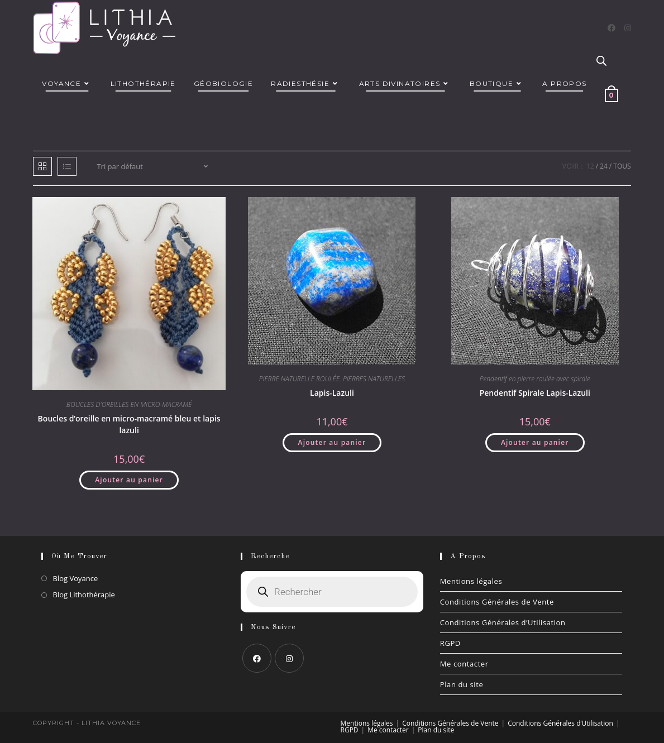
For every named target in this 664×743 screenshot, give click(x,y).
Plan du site (462, 684)
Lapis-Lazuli (332, 392)
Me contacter (464, 664)
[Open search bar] (601, 61)
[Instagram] (628, 28)
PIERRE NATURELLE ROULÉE (299, 379)
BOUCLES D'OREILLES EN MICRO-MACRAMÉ (129, 404)
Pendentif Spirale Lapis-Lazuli (535, 392)
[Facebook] (611, 28)
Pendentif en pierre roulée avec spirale (535, 379)
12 (590, 166)
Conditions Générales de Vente (497, 602)
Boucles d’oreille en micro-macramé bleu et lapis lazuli (129, 424)
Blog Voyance (75, 578)
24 (604, 166)
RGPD (450, 643)
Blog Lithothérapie (83, 594)
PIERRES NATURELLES (374, 379)
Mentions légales (471, 581)
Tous (621, 166)
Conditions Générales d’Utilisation (503, 622)
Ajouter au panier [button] (129, 480)
